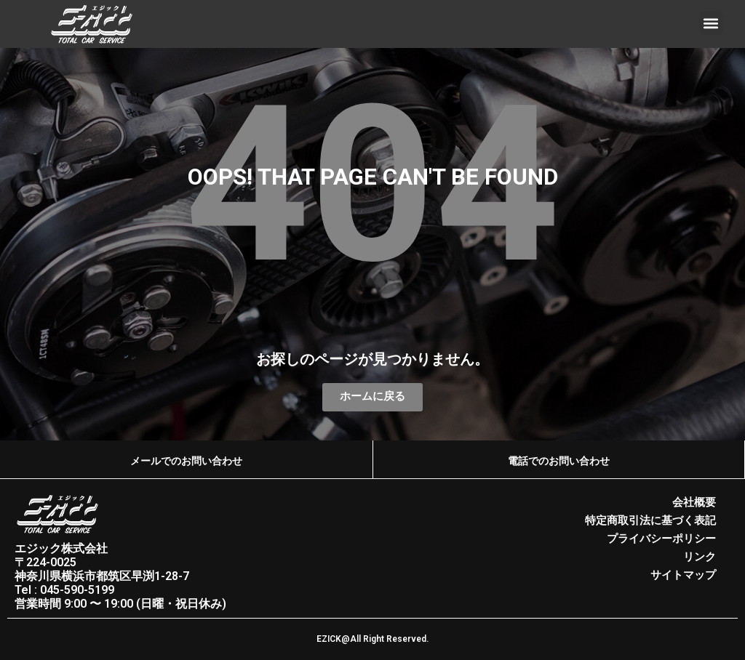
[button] (711, 23)
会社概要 (694, 503)
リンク (699, 555)
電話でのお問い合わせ (559, 461)
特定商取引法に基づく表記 (650, 520)
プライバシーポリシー (661, 537)
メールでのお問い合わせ (186, 461)
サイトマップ (683, 572)
